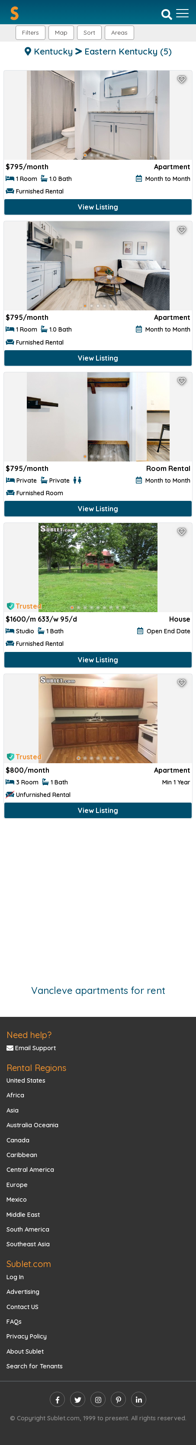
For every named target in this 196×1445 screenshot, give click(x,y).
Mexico (16, 1199)
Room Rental (168, 468)
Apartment (172, 166)
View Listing (98, 207)
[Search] (166, 14)
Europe (17, 1185)
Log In (15, 1277)
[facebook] (57, 1399)
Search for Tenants (34, 1366)
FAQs (14, 1322)
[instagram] (98, 1399)
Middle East (23, 1215)
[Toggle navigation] (182, 13)
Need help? (28, 1034)
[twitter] (77, 1399)
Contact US (22, 1307)
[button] (119, 33)
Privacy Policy (26, 1336)
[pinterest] (118, 1399)
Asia (12, 1110)
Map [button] (61, 32)
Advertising (22, 1292)
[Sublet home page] (14, 13)
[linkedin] (138, 1399)
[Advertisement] (98, 897)
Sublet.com (28, 1263)
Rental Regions (36, 1067)
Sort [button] (89, 32)
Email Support (31, 1048)
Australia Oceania (32, 1125)
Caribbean (21, 1155)
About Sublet (25, 1351)
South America (27, 1229)
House (179, 619)
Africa (15, 1095)
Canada (17, 1140)
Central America (30, 1170)
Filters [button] (30, 32)
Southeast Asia (28, 1244)
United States (25, 1080)
